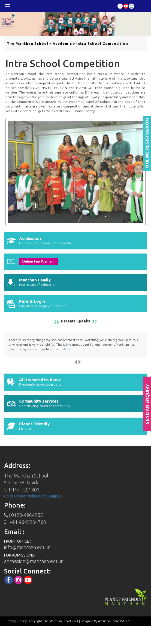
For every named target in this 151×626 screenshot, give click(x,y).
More (66, 349)
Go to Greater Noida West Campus (32, 496)
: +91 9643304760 (25, 522)
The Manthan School (27, 43)
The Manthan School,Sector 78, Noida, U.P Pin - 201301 (27, 482)
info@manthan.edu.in (27, 547)
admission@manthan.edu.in (34, 561)
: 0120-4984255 (23, 515)
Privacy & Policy (17, 621)
